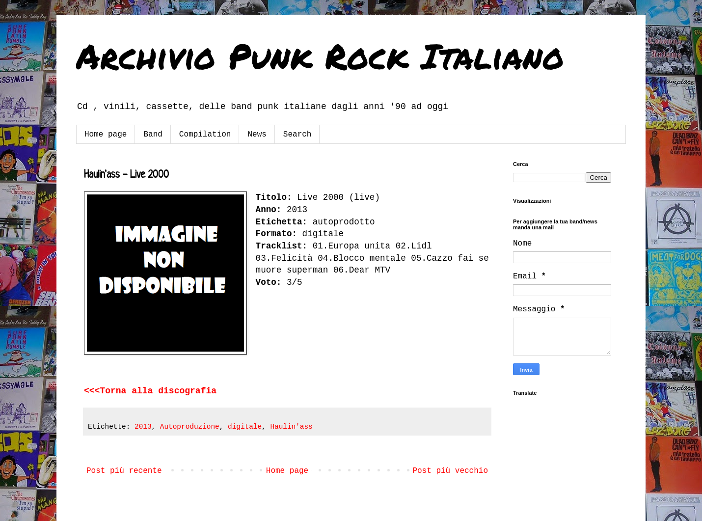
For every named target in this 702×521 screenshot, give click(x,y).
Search (297, 134)
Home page (105, 134)
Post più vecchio (450, 470)
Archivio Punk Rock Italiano (320, 55)
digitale (245, 427)
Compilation (205, 134)
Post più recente (124, 470)
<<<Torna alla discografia (150, 391)
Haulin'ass (291, 427)
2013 (143, 427)
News (256, 134)
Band (152, 134)
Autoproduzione (189, 427)
